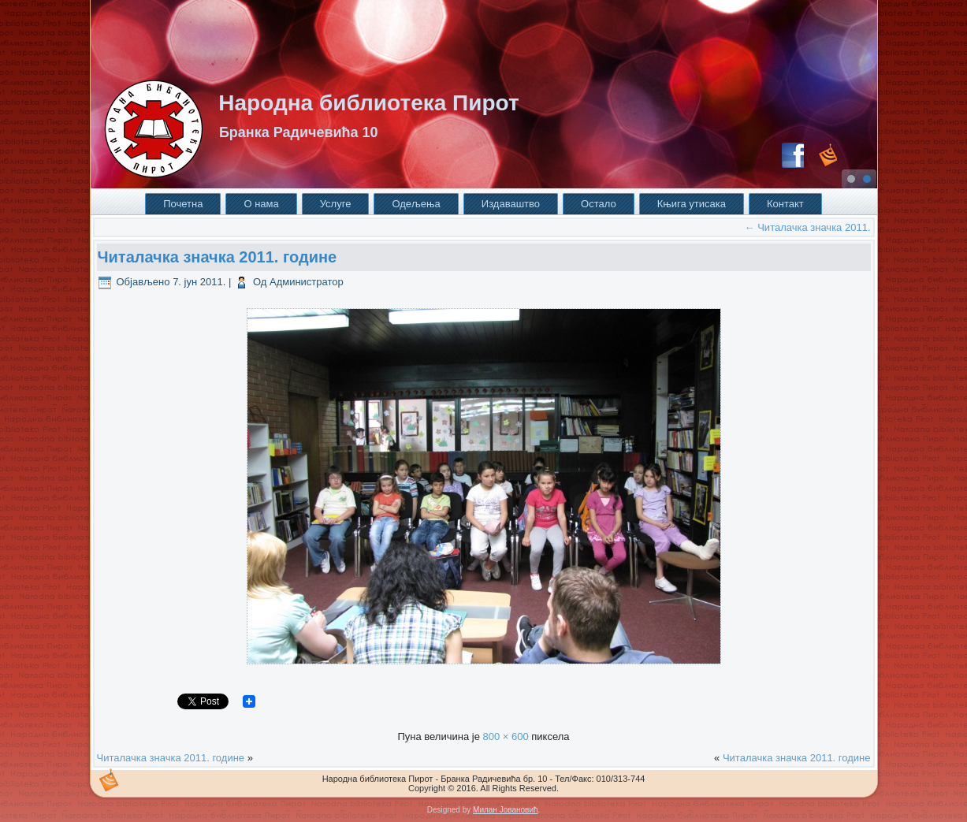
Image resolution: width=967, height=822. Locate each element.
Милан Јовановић (505, 809)
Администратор (307, 282)
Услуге (335, 204)
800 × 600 (505, 736)
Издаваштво (511, 204)
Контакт (785, 204)
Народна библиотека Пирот (368, 103)
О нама (261, 204)
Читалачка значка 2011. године (217, 257)
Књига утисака (691, 204)
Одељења (416, 204)
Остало (598, 204)
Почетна (183, 204)
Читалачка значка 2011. (808, 227)
